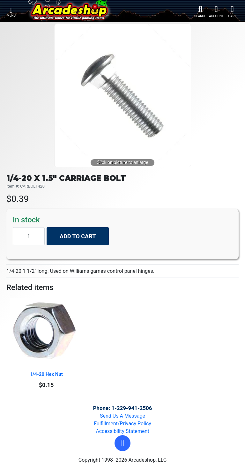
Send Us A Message (122, 416)
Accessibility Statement (122, 431)
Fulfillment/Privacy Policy (122, 424)
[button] (122, 443)
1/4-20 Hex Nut (46, 374)
